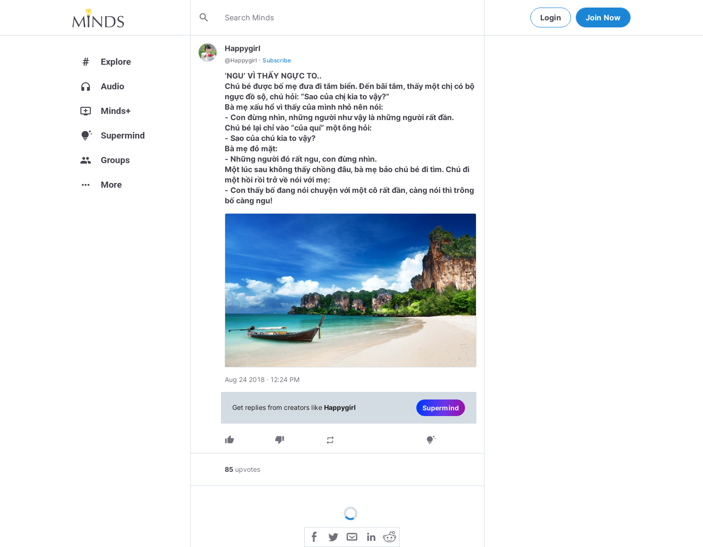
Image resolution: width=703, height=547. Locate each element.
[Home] (98, 17)
